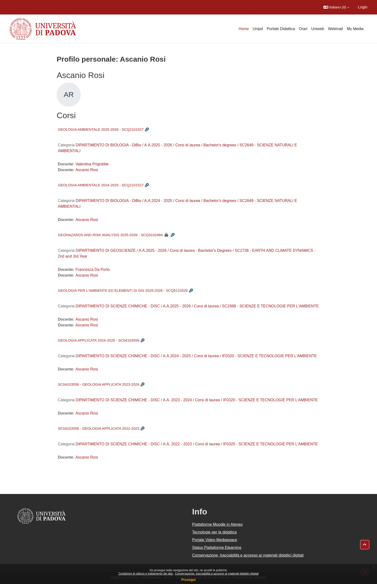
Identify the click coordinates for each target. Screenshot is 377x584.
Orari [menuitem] (303, 29)
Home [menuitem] (244, 29)
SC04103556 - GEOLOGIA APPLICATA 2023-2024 (98, 384)
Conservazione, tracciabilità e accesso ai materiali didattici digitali (217, 573)
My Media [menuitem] (355, 29)
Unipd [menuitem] (258, 29)
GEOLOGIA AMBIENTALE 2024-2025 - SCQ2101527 (101, 185)
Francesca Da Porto (92, 269)
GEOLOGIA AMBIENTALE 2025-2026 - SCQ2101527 (101, 129)
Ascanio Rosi (86, 170)
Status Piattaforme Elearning (216, 547)
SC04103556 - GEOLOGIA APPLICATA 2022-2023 (98, 428)
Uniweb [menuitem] (317, 29)
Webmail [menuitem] (335, 29)
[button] (336, 7)
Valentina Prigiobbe (92, 164)
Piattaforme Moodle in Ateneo (217, 524)
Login (362, 7)
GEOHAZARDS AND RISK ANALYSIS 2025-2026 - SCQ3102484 (110, 235)
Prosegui (188, 580)
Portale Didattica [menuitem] (281, 29)
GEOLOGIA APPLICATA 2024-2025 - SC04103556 (98, 340)
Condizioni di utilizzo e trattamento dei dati (145, 573)
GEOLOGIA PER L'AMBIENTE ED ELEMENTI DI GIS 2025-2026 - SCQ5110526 (123, 290)
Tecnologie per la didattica (214, 532)
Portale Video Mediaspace (214, 540)
